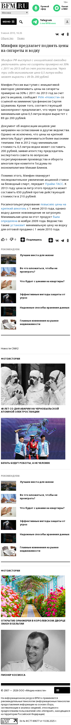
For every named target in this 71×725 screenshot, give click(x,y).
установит (17, 225)
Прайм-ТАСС (54, 184)
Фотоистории (10, 358)
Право (21, 38)
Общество (7, 38)
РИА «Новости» (49, 97)
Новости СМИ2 (9, 348)
